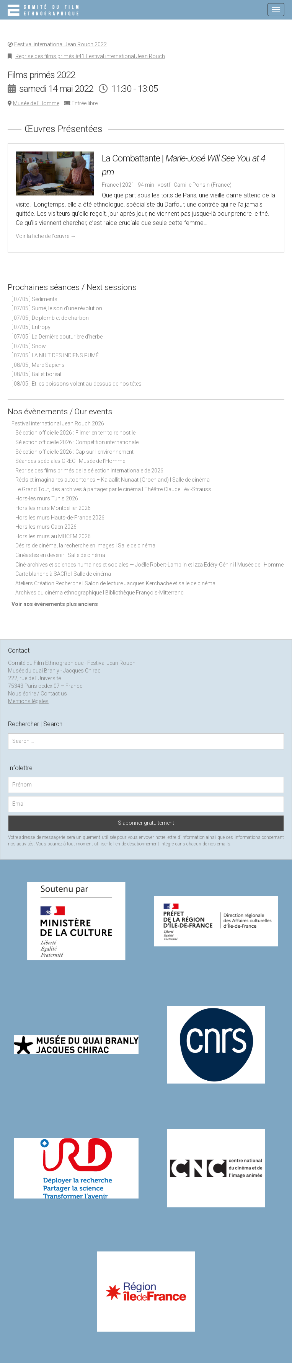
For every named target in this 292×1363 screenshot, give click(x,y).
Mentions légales (28, 701)
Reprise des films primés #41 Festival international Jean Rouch (90, 56)
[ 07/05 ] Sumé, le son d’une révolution (56, 308)
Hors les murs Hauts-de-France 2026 (59, 518)
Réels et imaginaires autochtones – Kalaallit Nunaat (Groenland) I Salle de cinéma (112, 480)
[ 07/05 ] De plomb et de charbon (50, 318)
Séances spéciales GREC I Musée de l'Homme (70, 461)
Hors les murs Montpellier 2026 (53, 508)
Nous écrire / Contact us (37, 693)
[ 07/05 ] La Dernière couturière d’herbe (57, 337)
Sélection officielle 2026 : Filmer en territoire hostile (75, 433)
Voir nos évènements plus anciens (54, 604)
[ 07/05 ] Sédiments (34, 299)
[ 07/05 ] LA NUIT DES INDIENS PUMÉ (55, 355)
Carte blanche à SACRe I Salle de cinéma (63, 574)
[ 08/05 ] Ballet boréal (36, 374)
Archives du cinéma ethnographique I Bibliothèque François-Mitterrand (99, 592)
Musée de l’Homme (36, 103)
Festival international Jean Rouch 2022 (60, 44)
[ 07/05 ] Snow (28, 346)
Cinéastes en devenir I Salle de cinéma (60, 555)
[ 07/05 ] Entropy (31, 327)
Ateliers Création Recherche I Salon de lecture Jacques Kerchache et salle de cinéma (115, 583)
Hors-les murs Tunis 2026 (46, 498)
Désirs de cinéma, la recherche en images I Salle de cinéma (85, 545)
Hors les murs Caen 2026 (46, 527)
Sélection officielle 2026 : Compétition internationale (77, 442)
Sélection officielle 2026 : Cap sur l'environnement (74, 452)
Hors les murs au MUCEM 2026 (53, 536)
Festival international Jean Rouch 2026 (57, 423)
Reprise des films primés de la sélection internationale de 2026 (89, 470)
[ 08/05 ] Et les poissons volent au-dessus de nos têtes (76, 384)
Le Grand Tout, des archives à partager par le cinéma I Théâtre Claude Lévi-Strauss (113, 489)
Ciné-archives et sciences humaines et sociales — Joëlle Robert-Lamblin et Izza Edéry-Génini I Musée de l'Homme (149, 565)
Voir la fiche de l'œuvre (46, 236)
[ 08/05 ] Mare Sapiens (38, 365)
